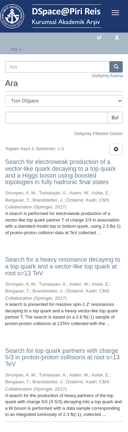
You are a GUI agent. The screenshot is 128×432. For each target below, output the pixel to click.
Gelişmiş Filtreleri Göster (98, 133)
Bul (115, 117)
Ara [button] (16, 49)
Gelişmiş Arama (107, 75)
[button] (99, 37)
